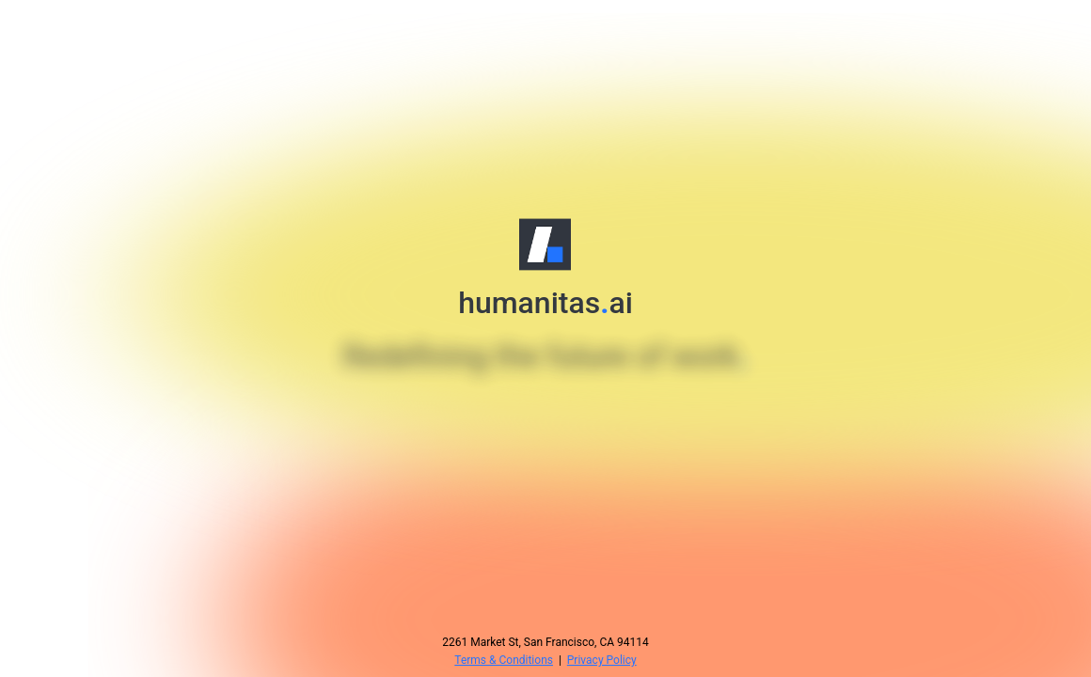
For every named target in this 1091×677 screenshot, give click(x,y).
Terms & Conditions (503, 660)
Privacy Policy (602, 660)
